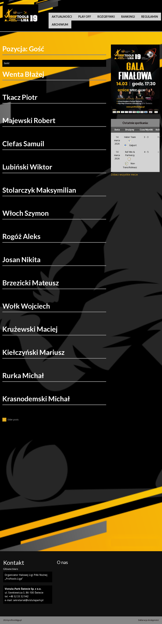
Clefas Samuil (23, 143)
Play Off (84, 16)
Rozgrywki (106, 16)
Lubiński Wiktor (27, 167)
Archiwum (60, 24)
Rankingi (128, 16)
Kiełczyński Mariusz (33, 352)
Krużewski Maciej (30, 329)
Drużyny (129, 129)
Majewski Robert (28, 120)
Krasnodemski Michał (36, 399)
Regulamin (149, 16)
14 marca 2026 (117, 140)
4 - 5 (146, 152)
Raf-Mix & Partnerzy (130, 155)
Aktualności (62, 16)
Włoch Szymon (25, 213)
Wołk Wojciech (26, 306)
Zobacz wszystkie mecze (124, 174)
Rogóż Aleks (21, 236)
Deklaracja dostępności (148, 620)
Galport (130, 145)
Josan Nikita (21, 259)
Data (117, 129)
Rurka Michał (23, 375)
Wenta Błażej (23, 74)
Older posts (10, 419)
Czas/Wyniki (146, 129)
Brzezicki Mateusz (30, 283)
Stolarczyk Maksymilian (39, 190)
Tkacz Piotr (19, 97)
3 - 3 (146, 137)
